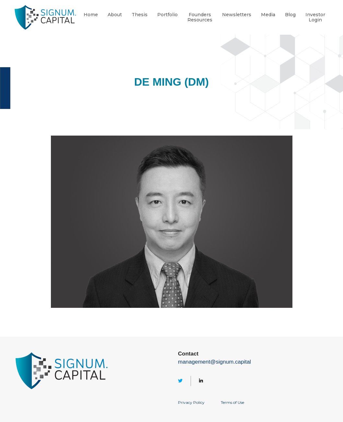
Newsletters (236, 15)
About (115, 15)
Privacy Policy (191, 402)
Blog (290, 15)
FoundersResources (199, 17)
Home (91, 15)
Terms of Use (232, 402)
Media (268, 15)
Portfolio (167, 15)
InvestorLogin (315, 17)
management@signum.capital (214, 362)
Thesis (140, 15)
